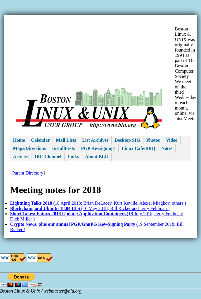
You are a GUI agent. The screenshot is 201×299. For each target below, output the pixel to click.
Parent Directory (27, 172)
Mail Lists (66, 140)
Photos (153, 140)
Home (19, 140)
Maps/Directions (29, 148)
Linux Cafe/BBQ (138, 148)
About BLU (96, 156)
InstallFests (63, 148)
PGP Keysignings (98, 148)
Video (171, 140)
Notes (166, 148)
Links (73, 156)
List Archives (95, 140)
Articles (20, 156)
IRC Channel (48, 156)
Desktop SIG (127, 140)
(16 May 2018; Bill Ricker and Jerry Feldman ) (89, 208)
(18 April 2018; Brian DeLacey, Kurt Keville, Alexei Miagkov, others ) (98, 203)
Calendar (40, 140)
